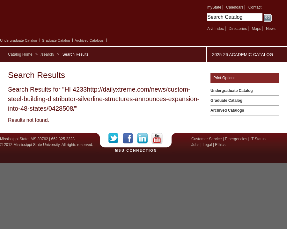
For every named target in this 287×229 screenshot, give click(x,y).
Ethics (220, 144)
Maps (256, 28)
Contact (254, 7)
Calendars (235, 7)
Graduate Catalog (56, 40)
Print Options (224, 78)
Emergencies (236, 139)
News (271, 28)
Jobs (195, 144)
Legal (207, 144)
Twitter (115, 138)
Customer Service (206, 139)
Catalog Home (20, 54)
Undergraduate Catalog (18, 40)
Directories (238, 28)
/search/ (47, 54)
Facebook (130, 138)
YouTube (157, 138)
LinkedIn (144, 138)
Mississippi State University (55, 19)
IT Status (258, 139)
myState (214, 7)
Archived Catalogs (89, 40)
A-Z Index (215, 28)
